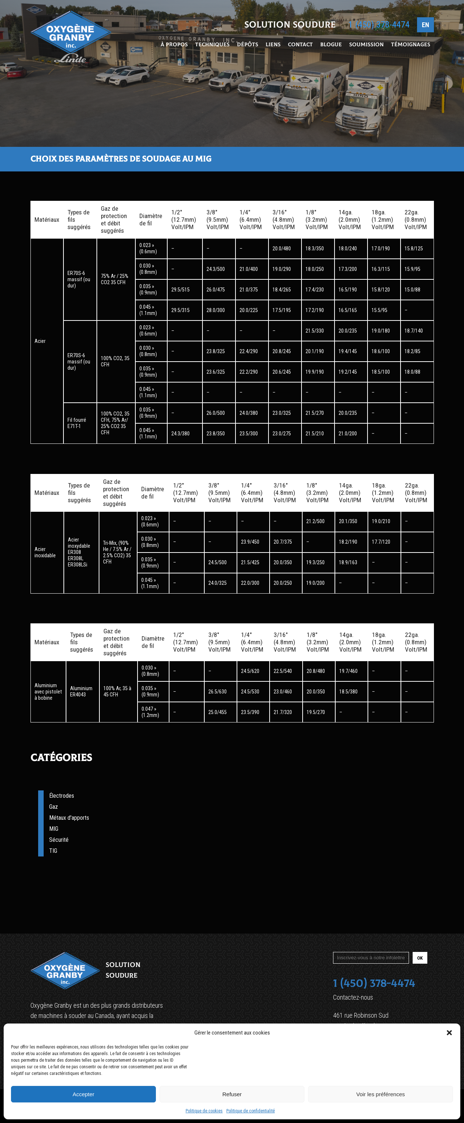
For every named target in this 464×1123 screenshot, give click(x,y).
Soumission (366, 45)
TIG (53, 850)
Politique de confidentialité (250, 1110)
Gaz (53, 806)
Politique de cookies (204, 1110)
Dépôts (247, 45)
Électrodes (61, 795)
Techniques (212, 45)
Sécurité (59, 839)
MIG (53, 828)
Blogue (331, 45)
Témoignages (410, 45)
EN (425, 25)
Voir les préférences (380, 1094)
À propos (174, 45)
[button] (449, 1032)
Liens (273, 45)
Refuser (232, 1094)
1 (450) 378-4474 (379, 25)
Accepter (83, 1094)
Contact (300, 45)
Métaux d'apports (69, 817)
